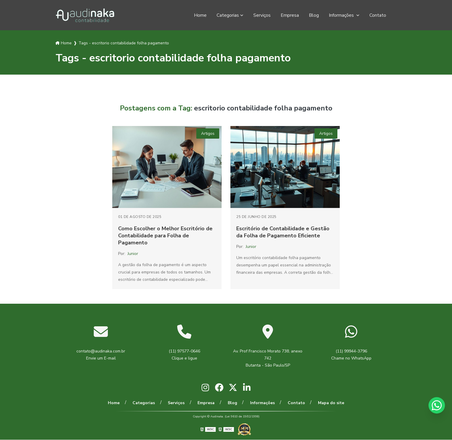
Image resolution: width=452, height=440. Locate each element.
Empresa (290, 15)
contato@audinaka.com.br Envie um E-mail (100, 354)
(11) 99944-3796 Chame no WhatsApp (351, 354)
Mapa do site (328, 403)
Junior (133, 253)
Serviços (262, 15)
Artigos (208, 133)
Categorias (228, 15)
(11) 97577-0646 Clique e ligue (184, 354)
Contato (377, 15)
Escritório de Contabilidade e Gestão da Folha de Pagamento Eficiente (282, 232)
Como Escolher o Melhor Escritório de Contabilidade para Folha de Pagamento (165, 235)
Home (200, 15)
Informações (342, 15)
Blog (314, 15)
